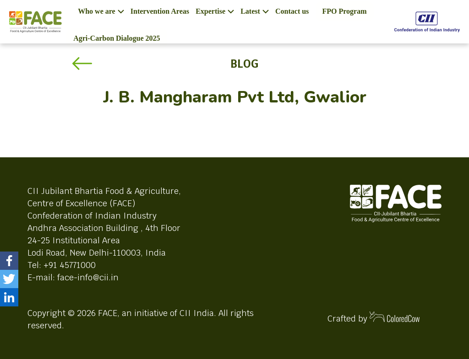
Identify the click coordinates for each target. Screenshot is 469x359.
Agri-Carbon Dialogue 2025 (116, 38)
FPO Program (344, 11)
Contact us (292, 11)
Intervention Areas (160, 11)
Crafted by (373, 317)
